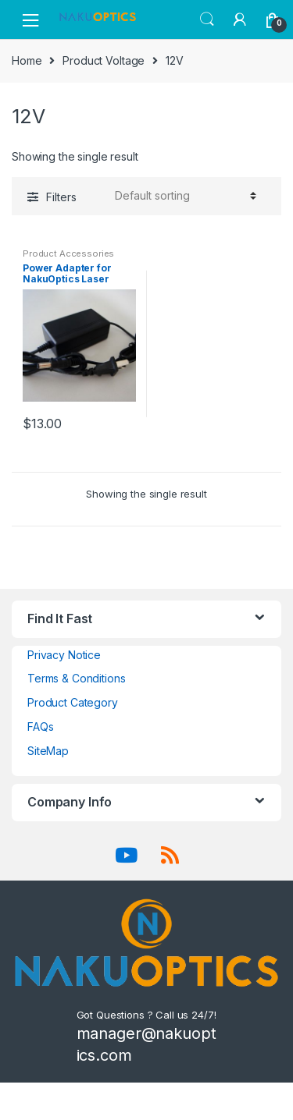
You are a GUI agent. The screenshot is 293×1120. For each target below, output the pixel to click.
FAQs (40, 726)
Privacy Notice (64, 654)
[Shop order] (183, 195)
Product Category (72, 702)
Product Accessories (68, 253)
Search (207, 19)
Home (26, 60)
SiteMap (48, 750)
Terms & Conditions (76, 678)
